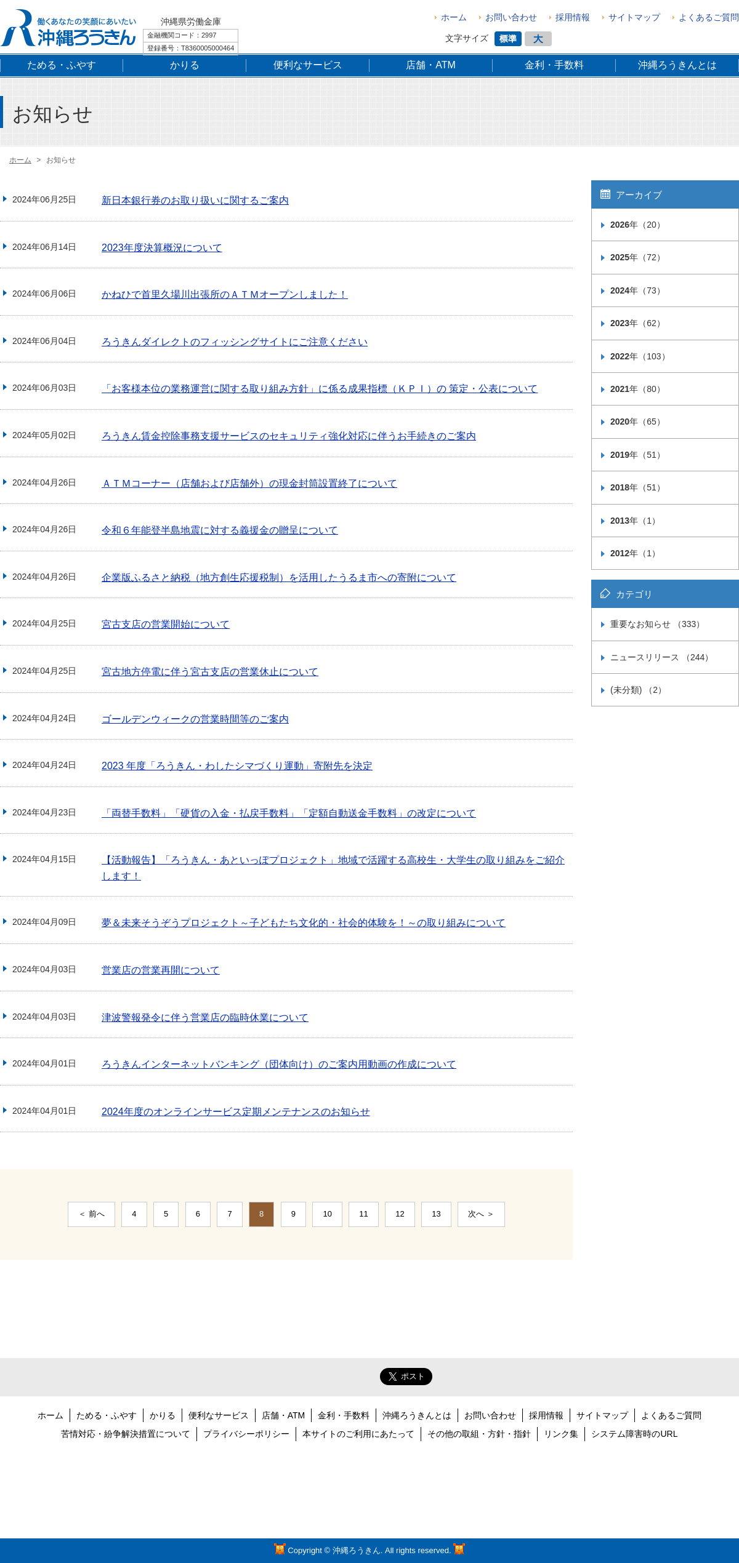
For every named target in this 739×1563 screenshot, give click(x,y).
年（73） (637, 290)
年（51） (637, 455)
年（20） (637, 225)
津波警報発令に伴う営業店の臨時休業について (205, 1017)
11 (363, 1213)
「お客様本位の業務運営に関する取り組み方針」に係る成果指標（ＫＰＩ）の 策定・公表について (320, 388)
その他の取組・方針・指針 (479, 1434)
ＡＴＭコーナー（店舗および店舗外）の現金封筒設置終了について (249, 483)
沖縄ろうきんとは (416, 1415)
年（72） (637, 257)
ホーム (454, 17)
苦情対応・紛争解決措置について (125, 1434)
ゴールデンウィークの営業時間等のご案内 (195, 719)
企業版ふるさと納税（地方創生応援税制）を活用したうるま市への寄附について (279, 577)
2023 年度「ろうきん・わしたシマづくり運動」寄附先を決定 (237, 766)
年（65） (637, 421)
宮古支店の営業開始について (166, 624)
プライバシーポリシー (246, 1434)
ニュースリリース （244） (661, 657)
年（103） (640, 356)
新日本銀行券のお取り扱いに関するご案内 (195, 200)
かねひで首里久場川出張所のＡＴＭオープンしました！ (225, 294)
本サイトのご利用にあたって (358, 1434)
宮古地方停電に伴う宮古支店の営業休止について (210, 671)
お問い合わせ (511, 17)
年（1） (635, 521)
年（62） (637, 323)
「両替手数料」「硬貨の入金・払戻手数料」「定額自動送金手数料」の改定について (289, 813)
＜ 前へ (91, 1213)
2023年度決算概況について (162, 247)
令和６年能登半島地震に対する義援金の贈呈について (220, 530)
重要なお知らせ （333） (657, 624)
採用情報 (572, 17)
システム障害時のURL (634, 1434)
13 (436, 1213)
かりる (163, 1415)
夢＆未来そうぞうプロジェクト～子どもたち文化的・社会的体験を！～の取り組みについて (304, 922)
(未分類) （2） (638, 690)
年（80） (637, 389)
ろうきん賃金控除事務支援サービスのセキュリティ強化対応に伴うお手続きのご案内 (289, 436)
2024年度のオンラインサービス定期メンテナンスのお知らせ (236, 1111)
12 (399, 1213)
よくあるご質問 (709, 17)
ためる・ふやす (106, 1415)
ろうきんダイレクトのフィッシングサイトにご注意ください (235, 342)
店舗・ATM (283, 1415)
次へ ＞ (481, 1213)
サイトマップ (634, 17)
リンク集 (561, 1434)
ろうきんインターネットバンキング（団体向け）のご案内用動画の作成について (279, 1064)
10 (327, 1213)
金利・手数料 (344, 1415)
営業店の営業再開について (161, 970)
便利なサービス (218, 1415)
